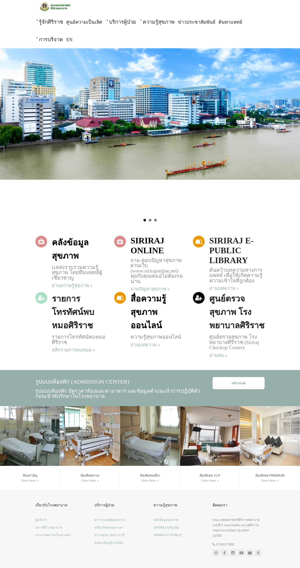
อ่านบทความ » (224, 288)
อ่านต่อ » (218, 355)
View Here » (30, 480)
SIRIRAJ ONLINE (166, 527)
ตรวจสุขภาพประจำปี (109, 535)
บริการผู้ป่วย (122, 22)
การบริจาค (51, 39)
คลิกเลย (239, 383)
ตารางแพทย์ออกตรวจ (109, 520)
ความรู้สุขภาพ (159, 22)
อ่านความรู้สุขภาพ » (72, 285)
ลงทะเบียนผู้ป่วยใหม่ (108, 543)
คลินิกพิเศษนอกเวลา (109, 527)
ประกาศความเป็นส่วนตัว (53, 535)
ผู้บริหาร (41, 520)
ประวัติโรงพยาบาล (49, 527)
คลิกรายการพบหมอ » (73, 349)
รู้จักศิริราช (51, 22)
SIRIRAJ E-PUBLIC (168, 535)
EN (69, 39)
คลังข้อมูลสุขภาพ (166, 520)
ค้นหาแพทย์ (230, 22)
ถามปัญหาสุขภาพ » (150, 288)
